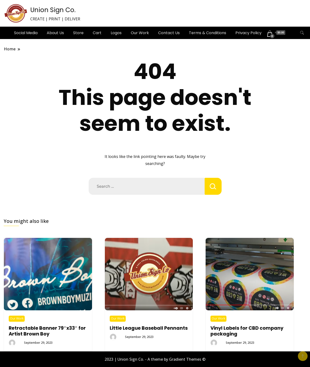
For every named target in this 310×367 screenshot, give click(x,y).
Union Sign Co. (53, 10)
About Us (55, 33)
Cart (97, 33)
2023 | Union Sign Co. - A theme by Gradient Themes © (155, 359)
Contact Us (169, 33)
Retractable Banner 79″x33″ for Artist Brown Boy (47, 331)
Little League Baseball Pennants (149, 328)
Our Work (140, 33)
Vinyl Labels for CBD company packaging (246, 331)
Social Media (26, 33)
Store (78, 33)
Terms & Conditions (207, 33)
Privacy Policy (248, 33)
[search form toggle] (302, 32)
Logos (116, 33)
